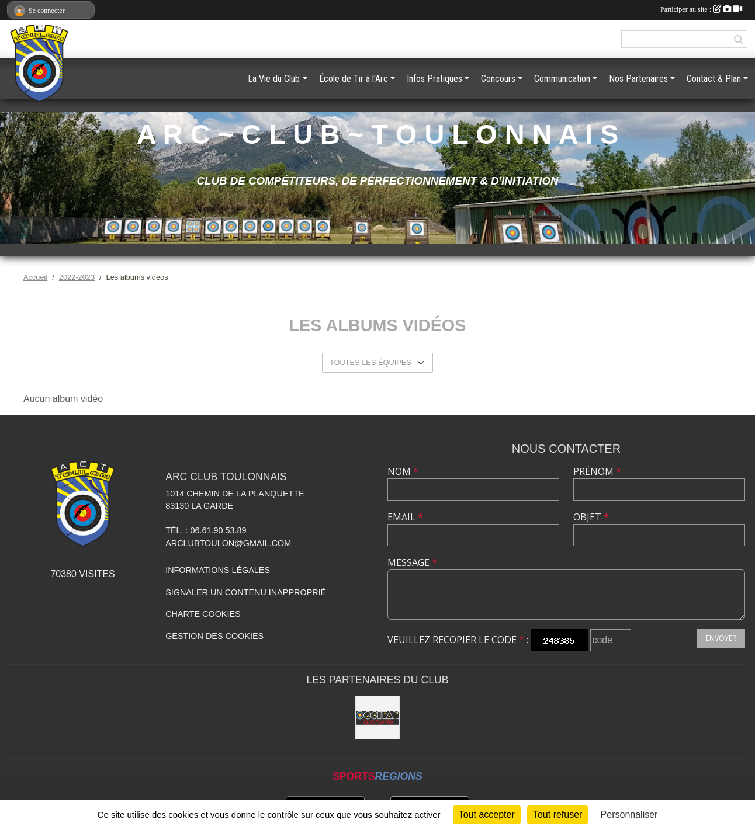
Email (405, 516)
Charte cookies (202, 614)
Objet (591, 516)
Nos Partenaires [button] (638, 78)
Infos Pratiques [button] (434, 78)
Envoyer (721, 638)
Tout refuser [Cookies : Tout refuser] (557, 814)
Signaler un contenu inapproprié (245, 592)
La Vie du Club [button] (274, 78)
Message (412, 562)
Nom (402, 471)
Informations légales (217, 570)
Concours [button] (498, 78)
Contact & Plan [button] (714, 78)
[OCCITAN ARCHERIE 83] (377, 718)
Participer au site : (701, 9)
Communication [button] (562, 78)
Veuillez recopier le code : (457, 639)
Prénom (597, 471)
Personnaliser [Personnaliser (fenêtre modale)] (629, 814)
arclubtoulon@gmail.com (228, 543)
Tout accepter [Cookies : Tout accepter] (487, 814)
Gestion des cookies (214, 636)
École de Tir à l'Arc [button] (353, 78)
